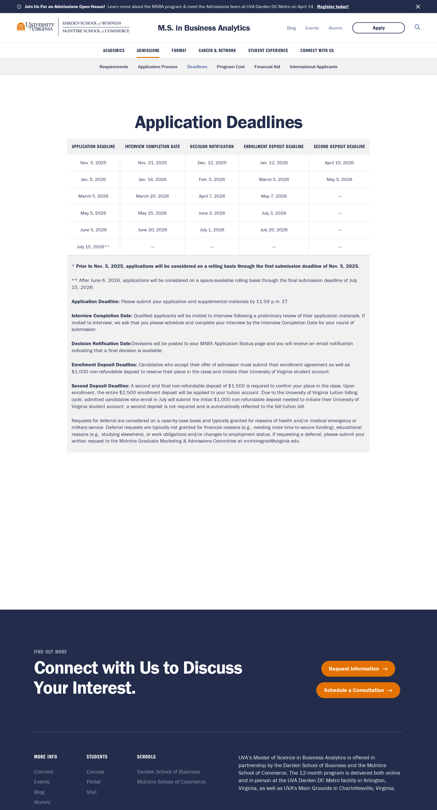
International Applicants (314, 66)
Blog (291, 28)
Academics (114, 50)
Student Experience (268, 50)
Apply (379, 27)
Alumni (335, 28)
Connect (43, 771)
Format (179, 50)
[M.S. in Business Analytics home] (73, 34)
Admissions (148, 50)
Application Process (158, 66)
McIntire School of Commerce (171, 781)
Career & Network (217, 50)
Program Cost (231, 66)
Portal (94, 781)
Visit (92, 791)
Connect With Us (317, 50)
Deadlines (197, 66)
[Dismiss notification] (418, 7)
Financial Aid (267, 66)
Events (312, 28)
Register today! (333, 6)
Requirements (113, 66)
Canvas (95, 771)
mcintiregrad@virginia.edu (271, 441)
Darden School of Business (168, 771)
